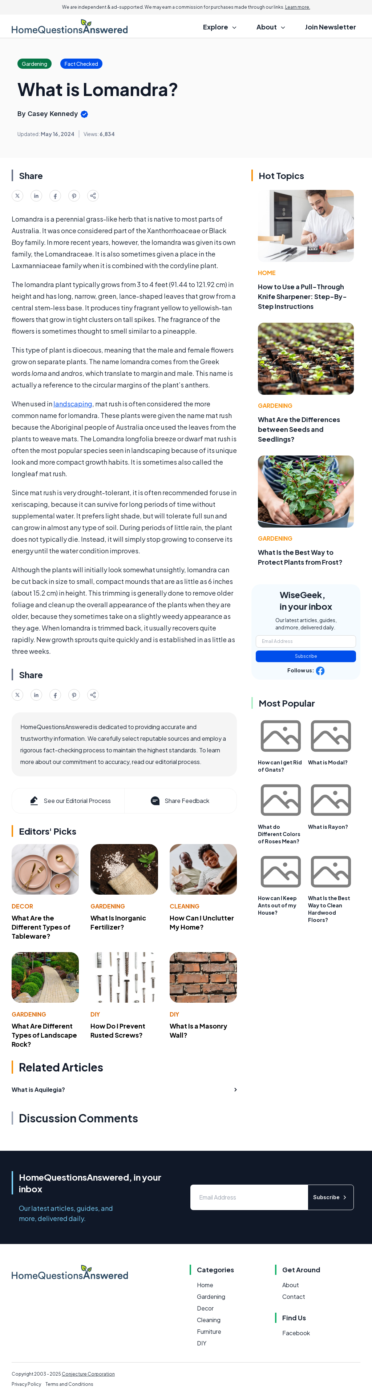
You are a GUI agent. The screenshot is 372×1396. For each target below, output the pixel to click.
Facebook (296, 1333)
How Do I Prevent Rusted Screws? (117, 1030)
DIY (95, 1014)
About (290, 1285)
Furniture (209, 1331)
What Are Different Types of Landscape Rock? (44, 1035)
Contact (293, 1296)
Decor (22, 906)
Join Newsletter (330, 27)
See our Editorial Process (69, 801)
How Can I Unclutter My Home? (202, 922)
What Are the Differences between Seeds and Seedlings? (299, 429)
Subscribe (306, 656)
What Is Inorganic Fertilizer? (118, 922)
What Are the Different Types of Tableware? (41, 927)
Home (267, 273)
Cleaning (184, 906)
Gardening (107, 906)
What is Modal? (328, 762)
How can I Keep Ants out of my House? (277, 905)
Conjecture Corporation (88, 1374)
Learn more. (297, 7)
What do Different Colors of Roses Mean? (279, 833)
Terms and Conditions (69, 1384)
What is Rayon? (328, 826)
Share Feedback (179, 801)
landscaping (72, 403)
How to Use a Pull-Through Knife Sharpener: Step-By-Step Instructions (302, 296)
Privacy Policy (26, 1384)
